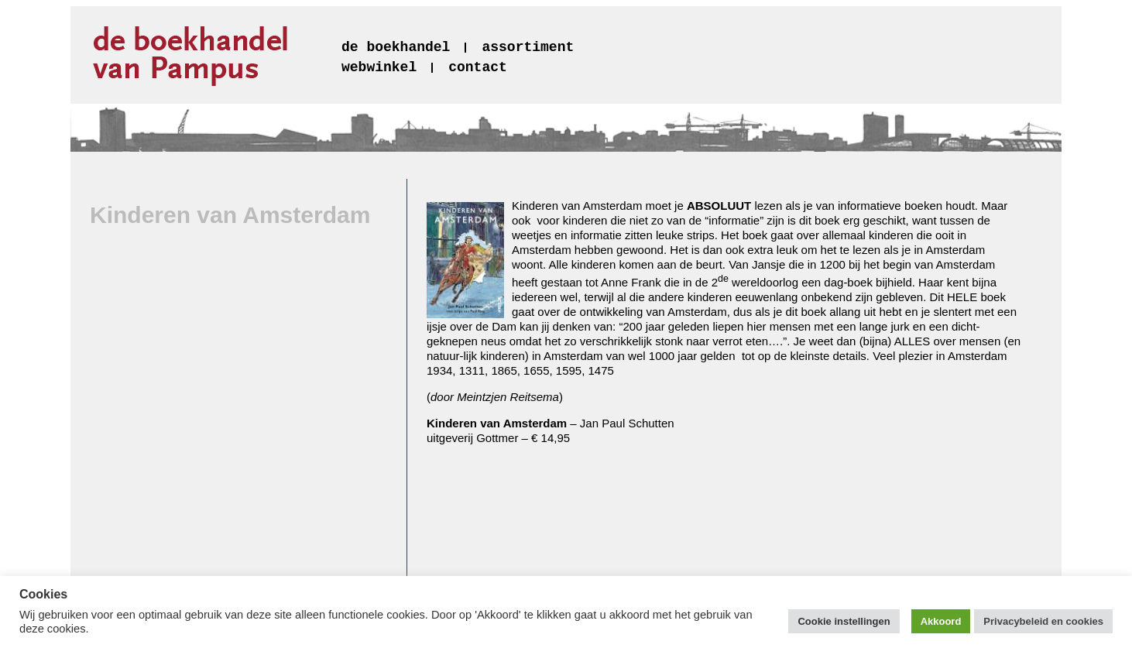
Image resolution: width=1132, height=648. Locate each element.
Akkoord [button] (941, 621)
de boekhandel (395, 47)
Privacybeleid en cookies (1043, 621)
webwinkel (379, 67)
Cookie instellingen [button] (844, 621)
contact (477, 67)
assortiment (528, 47)
